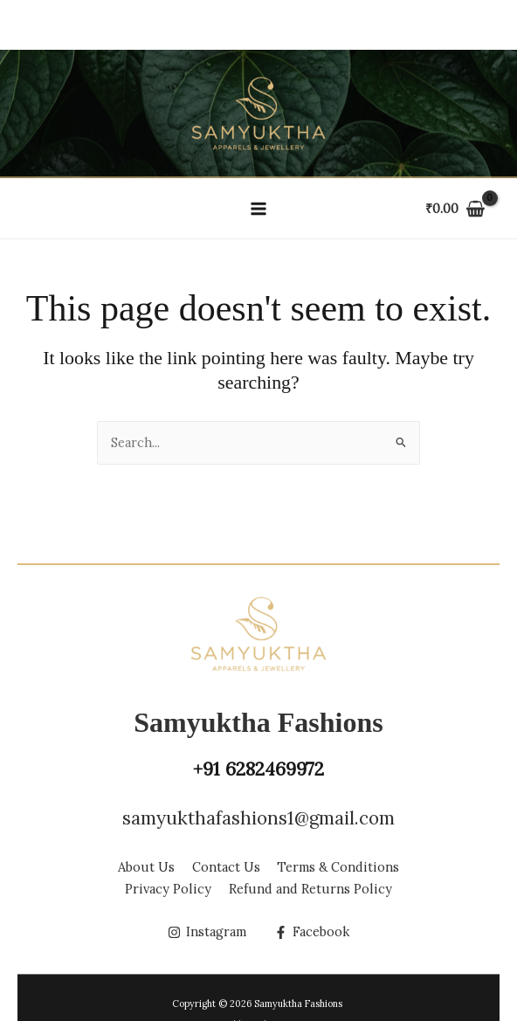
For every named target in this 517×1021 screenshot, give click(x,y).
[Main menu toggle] (258, 207)
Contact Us (226, 867)
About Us (146, 867)
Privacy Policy (168, 888)
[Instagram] (207, 932)
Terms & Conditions (339, 867)
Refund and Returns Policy (310, 888)
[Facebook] (311, 932)
